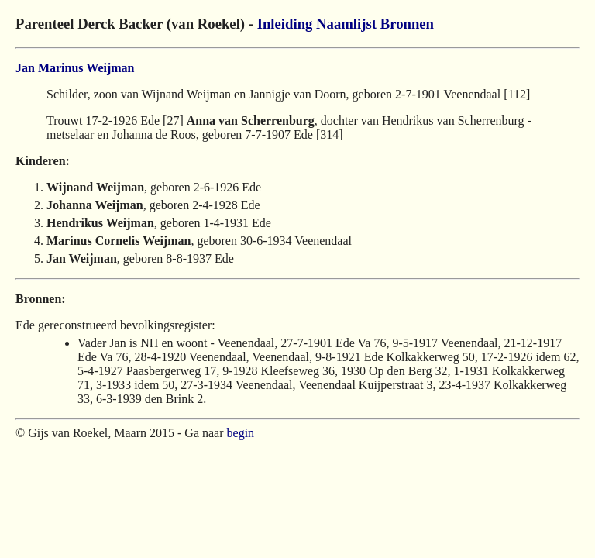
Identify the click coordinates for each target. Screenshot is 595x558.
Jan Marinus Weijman (75, 67)
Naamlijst (346, 24)
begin (241, 432)
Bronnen (407, 24)
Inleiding (285, 24)
